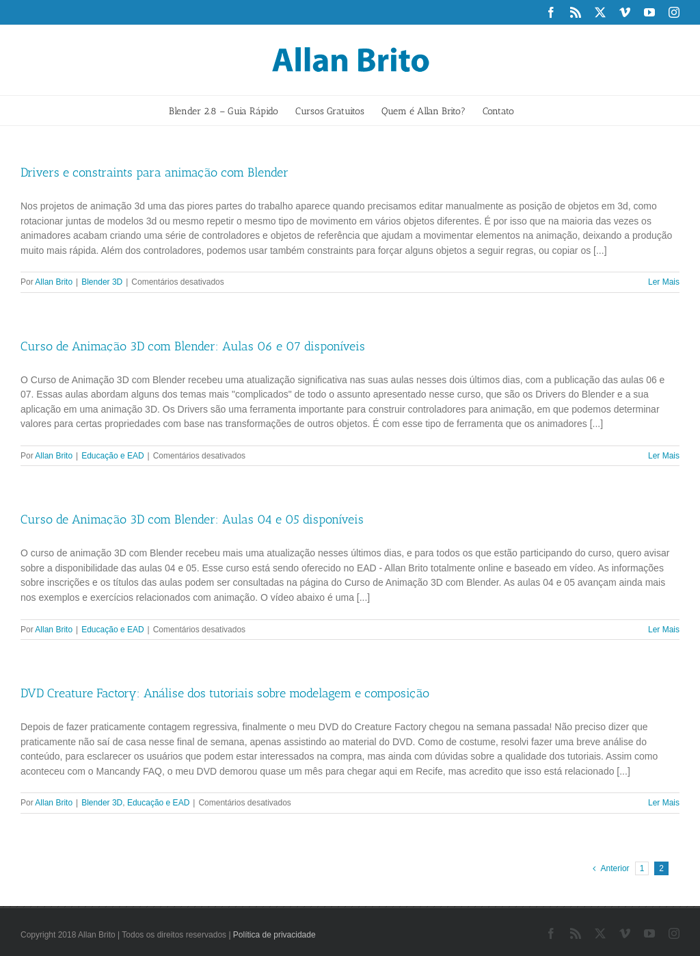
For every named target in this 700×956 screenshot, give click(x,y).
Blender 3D (101, 282)
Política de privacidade (274, 935)
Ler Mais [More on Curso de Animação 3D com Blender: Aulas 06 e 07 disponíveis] (663, 456)
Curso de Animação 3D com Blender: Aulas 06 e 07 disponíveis (193, 346)
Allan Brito (53, 282)
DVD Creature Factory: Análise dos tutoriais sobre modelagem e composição (225, 693)
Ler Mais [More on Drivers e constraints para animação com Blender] (663, 282)
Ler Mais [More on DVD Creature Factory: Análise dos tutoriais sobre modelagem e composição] (663, 803)
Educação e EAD (112, 456)
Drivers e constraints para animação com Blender (154, 172)
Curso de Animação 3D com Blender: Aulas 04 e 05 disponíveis (192, 519)
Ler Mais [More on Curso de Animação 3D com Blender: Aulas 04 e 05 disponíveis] (663, 629)
